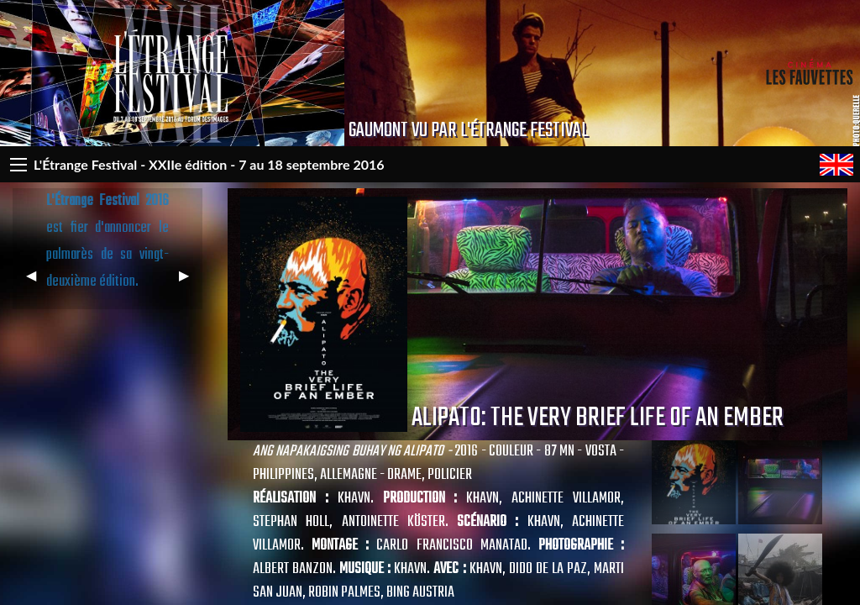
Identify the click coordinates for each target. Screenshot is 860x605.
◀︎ (38, 282)
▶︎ (190, 282)
